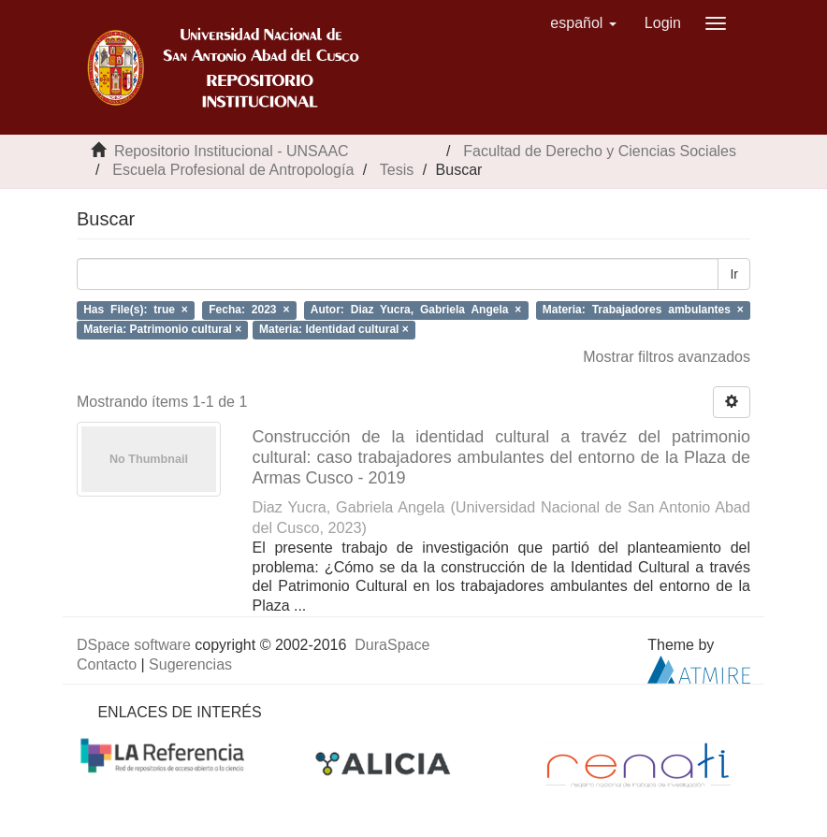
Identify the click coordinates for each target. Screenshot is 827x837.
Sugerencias (190, 664)
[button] (583, 23)
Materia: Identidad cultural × (334, 329)
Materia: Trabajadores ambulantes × (643, 309)
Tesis (397, 170)
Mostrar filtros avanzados (666, 357)
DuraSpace (392, 645)
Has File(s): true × (135, 309)
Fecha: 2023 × (249, 309)
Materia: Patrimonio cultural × (162, 329)
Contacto (107, 664)
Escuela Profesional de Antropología (233, 170)
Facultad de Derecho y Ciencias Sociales (599, 151)
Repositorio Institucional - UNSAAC (231, 151)
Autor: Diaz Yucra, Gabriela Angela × (416, 309)
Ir (734, 274)
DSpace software (134, 645)
